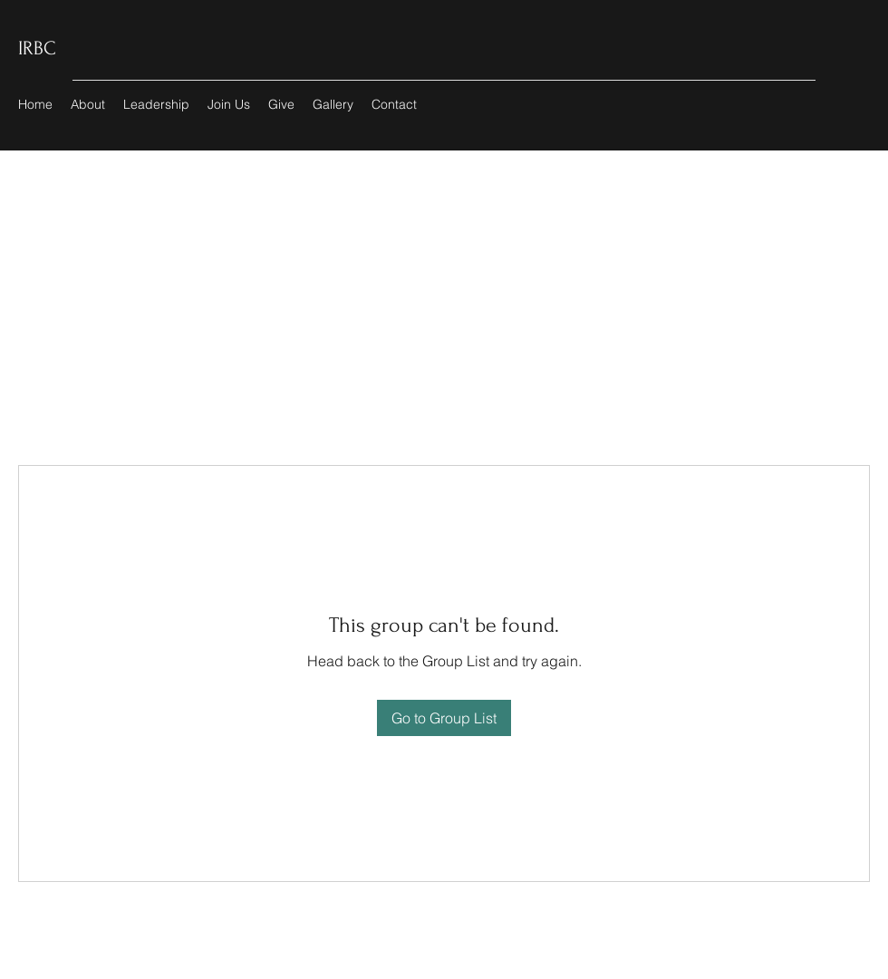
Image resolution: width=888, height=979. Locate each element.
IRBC (37, 48)
